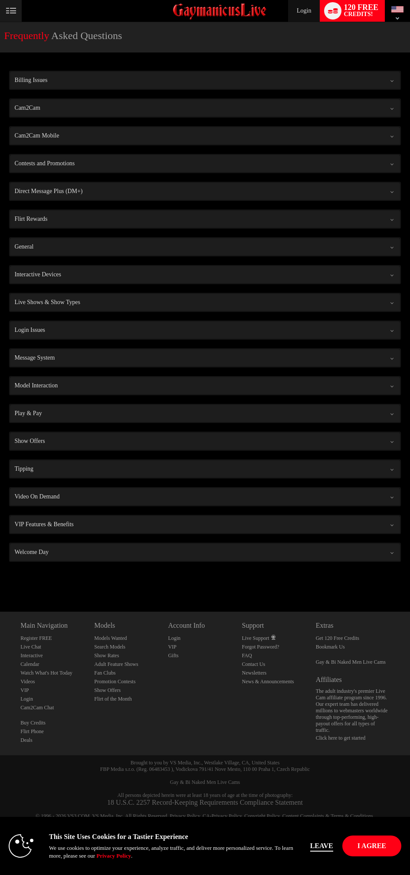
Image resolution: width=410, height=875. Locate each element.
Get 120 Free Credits (337, 638)
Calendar (29, 664)
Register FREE (36, 638)
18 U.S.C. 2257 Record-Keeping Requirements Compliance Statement (205, 802)
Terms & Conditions (352, 816)
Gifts (173, 655)
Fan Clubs (104, 673)
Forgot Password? (260, 647)
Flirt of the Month (112, 699)
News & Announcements (268, 681)
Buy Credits (33, 723)
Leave (321, 845)
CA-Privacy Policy (222, 816)
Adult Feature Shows (116, 664)
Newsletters (254, 673)
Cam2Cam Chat (37, 708)
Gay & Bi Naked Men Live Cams (351, 662)
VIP (24, 690)
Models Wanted (110, 638)
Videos (27, 681)
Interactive (31, 655)
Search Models (109, 647)
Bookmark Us (330, 647)
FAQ (247, 655)
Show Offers (107, 690)
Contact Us (254, 664)
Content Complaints (303, 816)
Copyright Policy (262, 816)
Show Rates (106, 655)
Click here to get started (341, 738)
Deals (26, 740)
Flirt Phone (32, 731)
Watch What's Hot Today (46, 673)
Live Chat (30, 647)
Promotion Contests (114, 681)
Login (304, 10)
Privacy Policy (185, 816)
